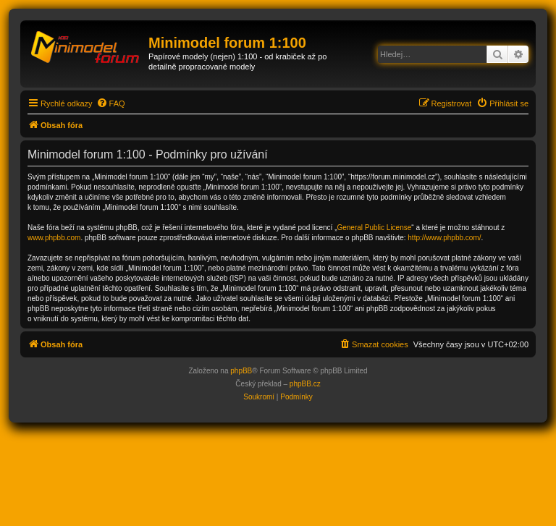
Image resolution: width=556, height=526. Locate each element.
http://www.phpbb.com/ (444, 238)
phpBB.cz (305, 384)
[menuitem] (110, 103)
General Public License (374, 228)
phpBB (241, 371)
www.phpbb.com (54, 238)
